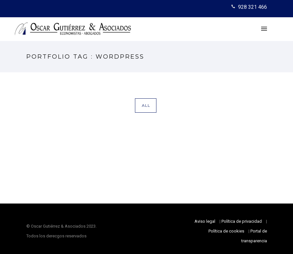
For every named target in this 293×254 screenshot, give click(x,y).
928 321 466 (252, 7)
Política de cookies (226, 231)
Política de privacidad (241, 221)
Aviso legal (204, 221)
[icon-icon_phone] (234, 6)
